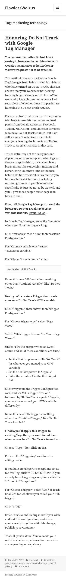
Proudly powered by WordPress (21, 574)
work (35, 559)
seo (30, 559)
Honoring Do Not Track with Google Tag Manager (32, 43)
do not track (49, 559)
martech (52, 563)
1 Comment (23, 566)
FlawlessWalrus (20, 7)
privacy (8, 566)
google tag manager (15, 563)
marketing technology (36, 563)
